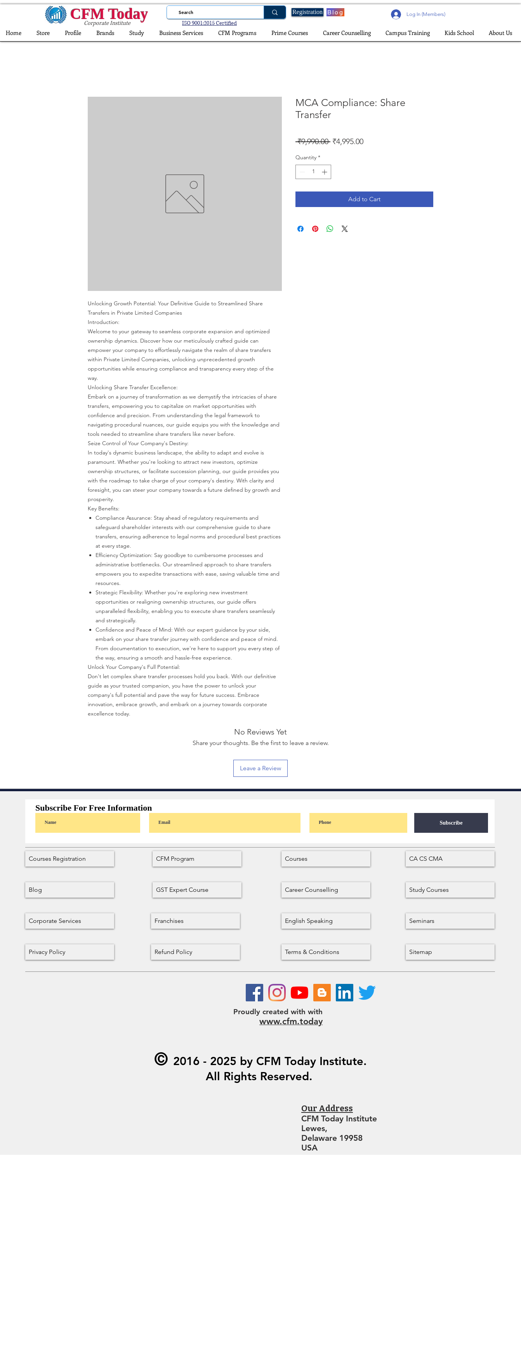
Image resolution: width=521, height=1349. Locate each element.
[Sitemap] (450, 952)
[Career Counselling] (325, 890)
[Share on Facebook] (300, 228)
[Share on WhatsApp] (330, 228)
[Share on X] (344, 228)
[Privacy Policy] (69, 952)
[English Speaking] (325, 921)
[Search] (213, 12)
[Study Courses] (450, 890)
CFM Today (109, 13)
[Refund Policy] (195, 952)
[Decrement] (301, 172)
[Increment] (325, 172)
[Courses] (325, 859)
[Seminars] (450, 921)
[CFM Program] (197, 859)
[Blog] (335, 12)
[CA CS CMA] (450, 859)
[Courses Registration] (69, 859)
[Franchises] (195, 921)
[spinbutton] (313, 172)
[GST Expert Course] (197, 890)
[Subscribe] (451, 823)
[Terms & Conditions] (325, 952)
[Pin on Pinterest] (315, 228)
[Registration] (307, 12)
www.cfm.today (291, 1021)
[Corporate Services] (69, 921)
